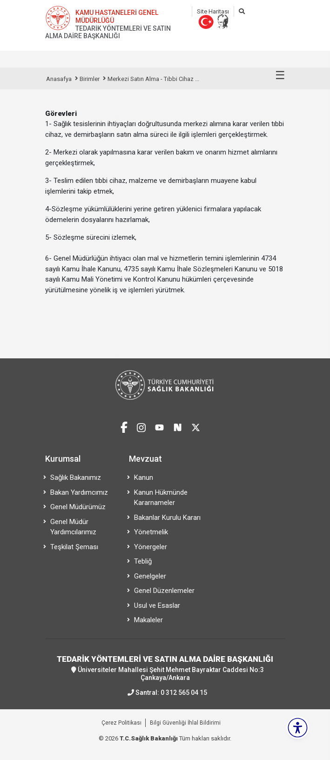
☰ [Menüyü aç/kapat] (280, 75)
